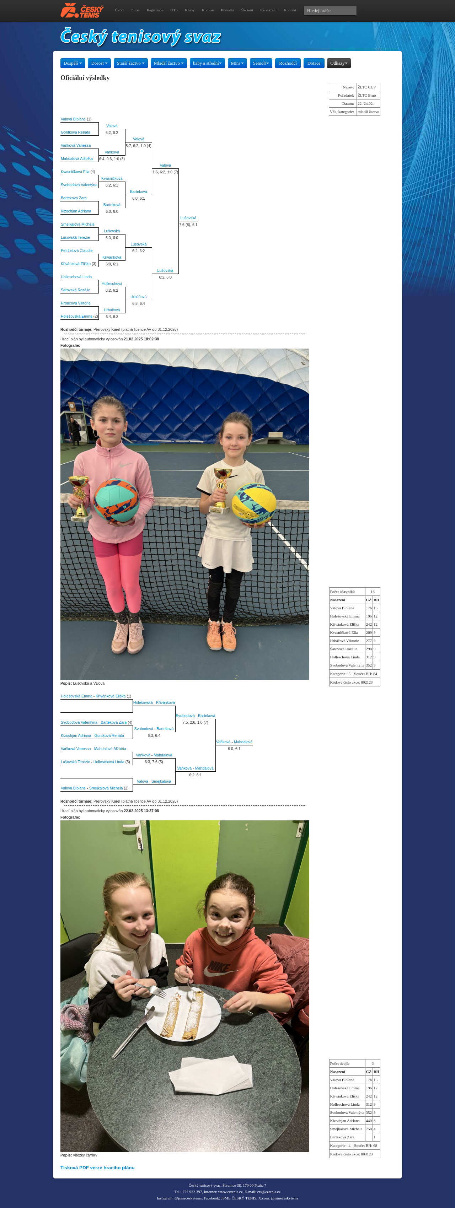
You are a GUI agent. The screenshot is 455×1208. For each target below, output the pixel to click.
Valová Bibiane (73, 119)
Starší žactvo (131, 63)
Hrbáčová (138, 297)
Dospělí (73, 63)
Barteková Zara (74, 198)
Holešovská (143, 702)
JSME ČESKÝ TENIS (238, 1198)
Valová (112, 126)
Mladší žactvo (169, 63)
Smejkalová (161, 781)
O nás (134, 10)
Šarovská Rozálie (75, 290)
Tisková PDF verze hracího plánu (97, 1167)
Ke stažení (268, 10)
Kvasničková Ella (75, 171)
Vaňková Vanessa (76, 145)
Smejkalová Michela (78, 224)
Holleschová (112, 283)
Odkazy (338, 63)
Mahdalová (243, 742)
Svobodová (185, 715)
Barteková (138, 191)
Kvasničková (112, 178)
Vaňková (112, 152)
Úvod (119, 10)
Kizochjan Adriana (76, 211)
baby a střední (207, 63)
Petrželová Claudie (76, 250)
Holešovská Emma (76, 316)
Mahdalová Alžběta (77, 158)
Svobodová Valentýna (79, 185)
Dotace (314, 63)
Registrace (155, 10)
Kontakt (290, 10)
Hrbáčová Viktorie (76, 303)
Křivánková (111, 257)
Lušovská (188, 218)
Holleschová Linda (76, 277)
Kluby (190, 10)
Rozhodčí (288, 63)
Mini (237, 63)
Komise (208, 10)
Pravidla (227, 10)
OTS (174, 10)
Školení (247, 10)
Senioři (261, 63)
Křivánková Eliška (76, 263)
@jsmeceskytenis (188, 1198)
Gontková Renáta (75, 132)
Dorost (99, 63)
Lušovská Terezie (75, 237)
